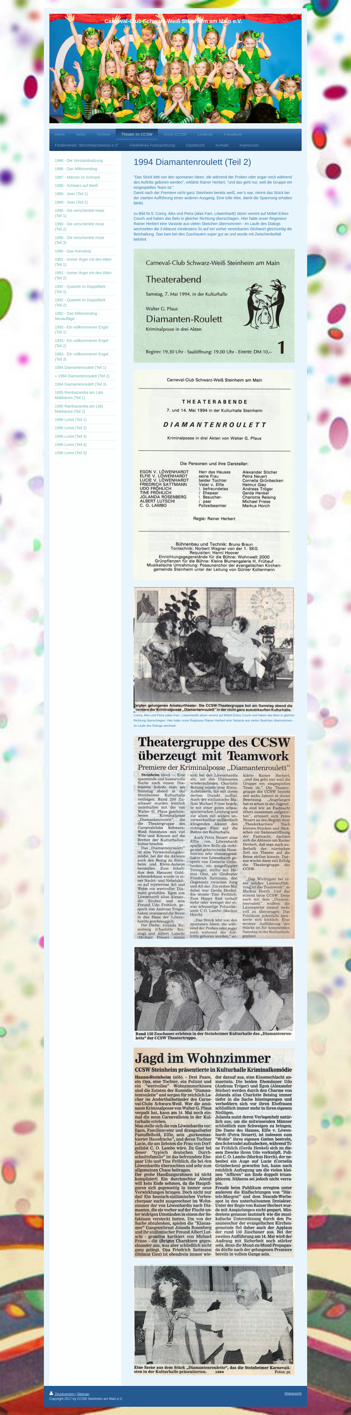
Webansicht (293, 1394)
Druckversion (62, 1394)
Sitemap (83, 1394)
